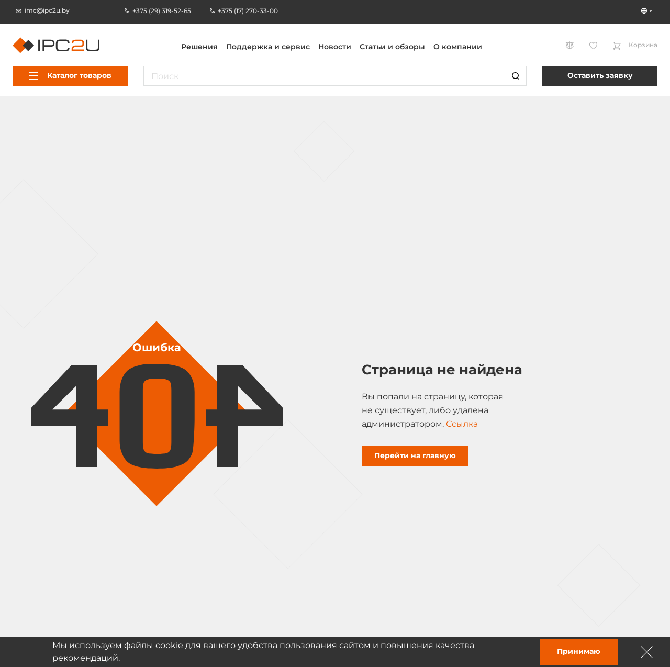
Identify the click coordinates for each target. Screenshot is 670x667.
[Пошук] (515, 76)
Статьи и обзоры (392, 46)
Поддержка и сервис (268, 46)
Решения (199, 46)
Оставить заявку (600, 75)
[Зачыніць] (647, 652)
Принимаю (578, 651)
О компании (457, 46)
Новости (334, 46)
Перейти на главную (415, 455)
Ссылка (462, 424)
